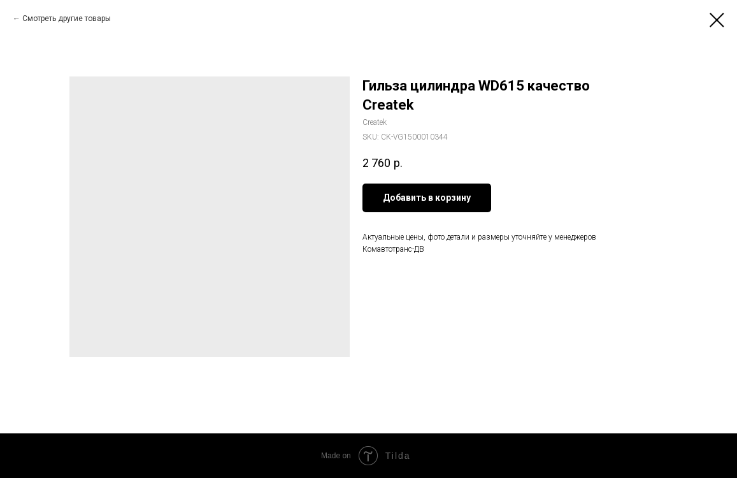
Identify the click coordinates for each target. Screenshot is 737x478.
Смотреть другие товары (66, 18)
